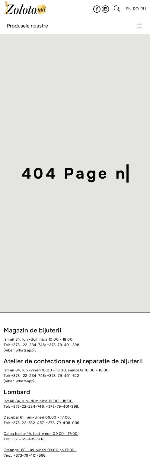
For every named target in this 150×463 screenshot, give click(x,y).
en (129, 8)
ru (143, 8)
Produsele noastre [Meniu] (75, 26)
